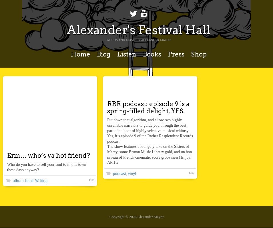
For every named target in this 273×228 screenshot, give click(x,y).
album (18, 180)
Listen (126, 54)
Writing (41, 180)
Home (80, 54)
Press (176, 54)
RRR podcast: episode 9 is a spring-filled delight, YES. (148, 107)
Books (152, 54)
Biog (103, 54)
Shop (199, 54)
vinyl (132, 173)
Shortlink (91, 180)
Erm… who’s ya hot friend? (48, 155)
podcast (119, 173)
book (29, 180)
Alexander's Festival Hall (138, 30)
